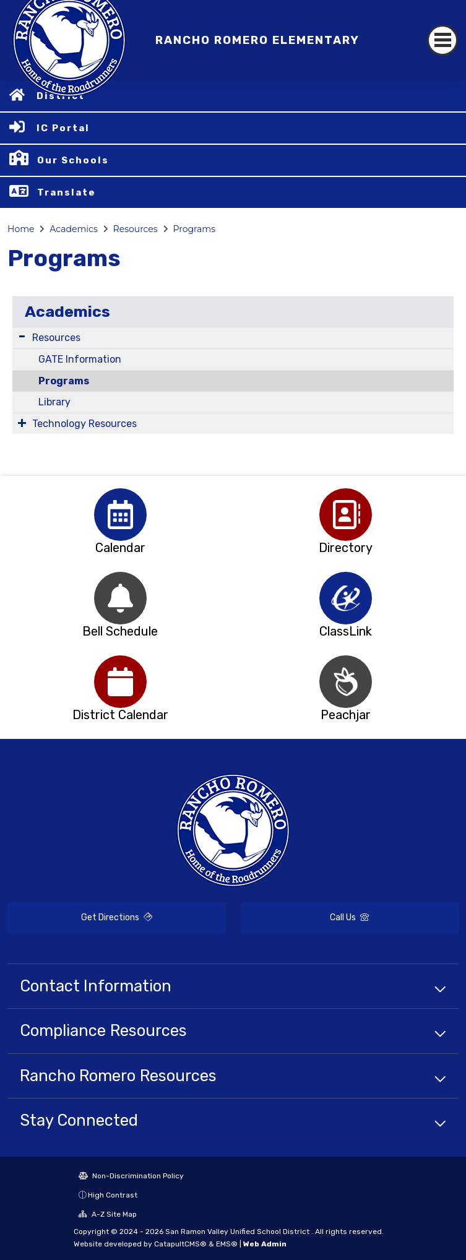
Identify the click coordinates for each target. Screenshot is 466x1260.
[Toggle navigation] (442, 40)
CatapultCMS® (180, 1244)
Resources (135, 229)
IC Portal (63, 128)
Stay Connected (79, 1120)
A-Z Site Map (108, 1214)
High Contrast (112, 1195)
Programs (194, 229)
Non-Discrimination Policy (131, 1176)
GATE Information (79, 359)
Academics (73, 229)
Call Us (349, 917)
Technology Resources (84, 423)
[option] (120, 514)
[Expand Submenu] (22, 336)
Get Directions (116, 917)
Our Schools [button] (73, 160)
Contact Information (95, 986)
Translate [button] (66, 192)
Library (54, 402)
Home (20, 229)
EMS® (227, 1244)
